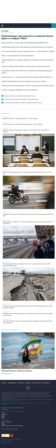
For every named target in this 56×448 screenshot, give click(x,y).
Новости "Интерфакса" (6, 422)
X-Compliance (4, 414)
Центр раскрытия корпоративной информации (12, 425)
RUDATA (3, 424)
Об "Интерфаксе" (12, 383)
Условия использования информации (11, 439)
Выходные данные (6, 441)
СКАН (2, 423)
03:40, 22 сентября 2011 (7, 33)
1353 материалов (6, 374)
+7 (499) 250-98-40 (42, 403)
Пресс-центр (21, 383)
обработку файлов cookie (14, 400)
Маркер (3, 416)
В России (4, 31)
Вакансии (28, 383)
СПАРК (3, 413)
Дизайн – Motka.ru (6, 442)
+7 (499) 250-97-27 (5, 404)
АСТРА (2, 418)
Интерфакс (28, 25)
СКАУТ (3, 415)
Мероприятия (46, 383)
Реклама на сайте (36, 383)
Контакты (3, 383)
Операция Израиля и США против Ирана (16, 371)
